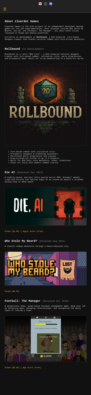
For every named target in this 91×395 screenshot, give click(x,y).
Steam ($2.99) (12, 241)
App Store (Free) (32, 382)
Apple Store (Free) (33, 241)
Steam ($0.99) (12, 382)
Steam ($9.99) (12, 303)
